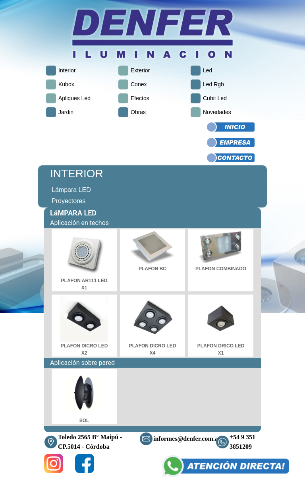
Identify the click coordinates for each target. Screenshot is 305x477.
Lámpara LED (71, 189)
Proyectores (68, 201)
